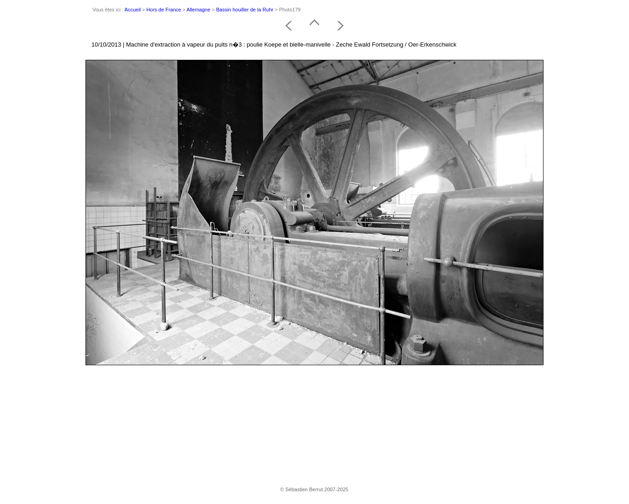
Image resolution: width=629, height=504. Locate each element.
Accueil (132, 9)
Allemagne (198, 9)
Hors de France (163, 9)
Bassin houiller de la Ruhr (244, 9)
